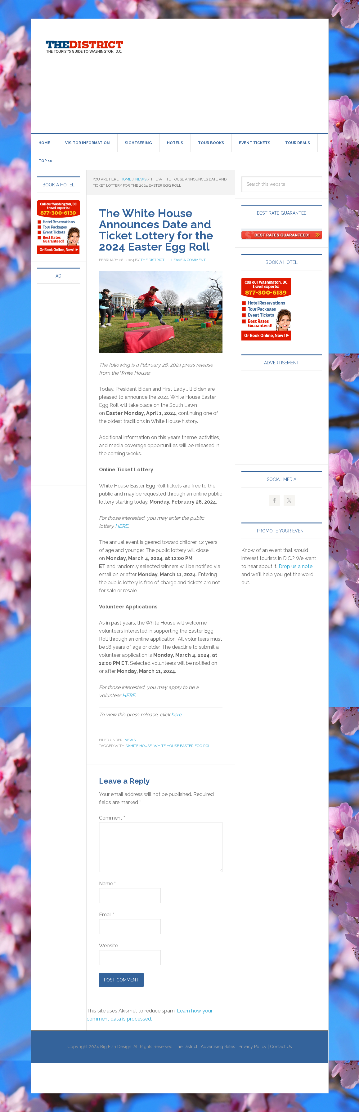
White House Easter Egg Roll (183, 746)
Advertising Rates (218, 1046)
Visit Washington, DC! (83, 45)
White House (139, 746)
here (176, 715)
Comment (112, 818)
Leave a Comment (188, 260)
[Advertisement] (247, 74)
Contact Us (281, 1046)
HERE (121, 526)
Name (107, 884)
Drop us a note (295, 566)
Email (106, 915)
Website (108, 946)
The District (186, 1046)
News (130, 740)
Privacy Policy (253, 1046)
